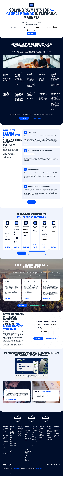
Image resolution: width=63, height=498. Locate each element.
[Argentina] (28, 449)
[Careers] (50, 435)
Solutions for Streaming (26, 247)
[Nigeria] (28, 432)
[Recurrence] (6, 435)
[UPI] (13, 437)
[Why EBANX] (6, 453)
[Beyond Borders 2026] (42, 435)
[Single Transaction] (6, 443)
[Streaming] (35, 439)
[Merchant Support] (57, 431)
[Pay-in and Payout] (6, 429)
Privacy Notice (16, 468)
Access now (31, 377)
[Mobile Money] (13, 443)
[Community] (50, 437)
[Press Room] (50, 439)
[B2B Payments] (6, 446)
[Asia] (28, 455)
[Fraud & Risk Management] (6, 449)
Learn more (26, 144)
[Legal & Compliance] (50, 431)
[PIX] (13, 435)
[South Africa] (28, 430)
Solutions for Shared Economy (53, 246)
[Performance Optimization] (21, 429)
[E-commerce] (35, 430)
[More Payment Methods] (13, 453)
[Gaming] (35, 434)
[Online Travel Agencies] (35, 443)
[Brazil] (28, 440)
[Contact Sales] (57, 428)
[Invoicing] (6, 452)
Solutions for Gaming (16, 246)
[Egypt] (28, 436)
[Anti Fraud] (21, 431)
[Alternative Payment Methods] (13, 432)
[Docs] (42, 439)
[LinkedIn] (56, 464)
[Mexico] (28, 442)
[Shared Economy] (35, 437)
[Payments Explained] (42, 429)
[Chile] (28, 446)
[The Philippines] (28, 460)
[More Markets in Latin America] (28, 452)
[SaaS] (35, 432)
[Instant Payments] (13, 449)
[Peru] (28, 447)
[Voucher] (13, 447)
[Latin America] (28, 438)
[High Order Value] (6, 438)
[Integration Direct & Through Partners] (21, 435)
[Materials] (42, 437)
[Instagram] (59, 464)
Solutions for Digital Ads (35, 246)
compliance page (39, 468)
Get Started (30, 33)
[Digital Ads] (35, 441)
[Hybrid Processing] (6, 441)
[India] (28, 457)
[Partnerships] (57, 433)
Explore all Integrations (51, 338)
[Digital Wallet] (13, 445)
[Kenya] (28, 434)
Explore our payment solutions (31, 196)
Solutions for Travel (44, 246)
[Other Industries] (35, 446)
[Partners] (50, 433)
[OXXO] (13, 441)
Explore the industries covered (36, 253)
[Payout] (6, 433)
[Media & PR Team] (57, 436)
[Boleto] (13, 439)
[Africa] (28, 428)
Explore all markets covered (36, 305)
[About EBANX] (50, 428)
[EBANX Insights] (42, 432)
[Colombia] (28, 444)
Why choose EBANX (36, 118)
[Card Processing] (13, 429)
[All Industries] (35, 428)
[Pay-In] (6, 431)
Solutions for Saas (7, 247)
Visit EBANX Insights (10, 399)
